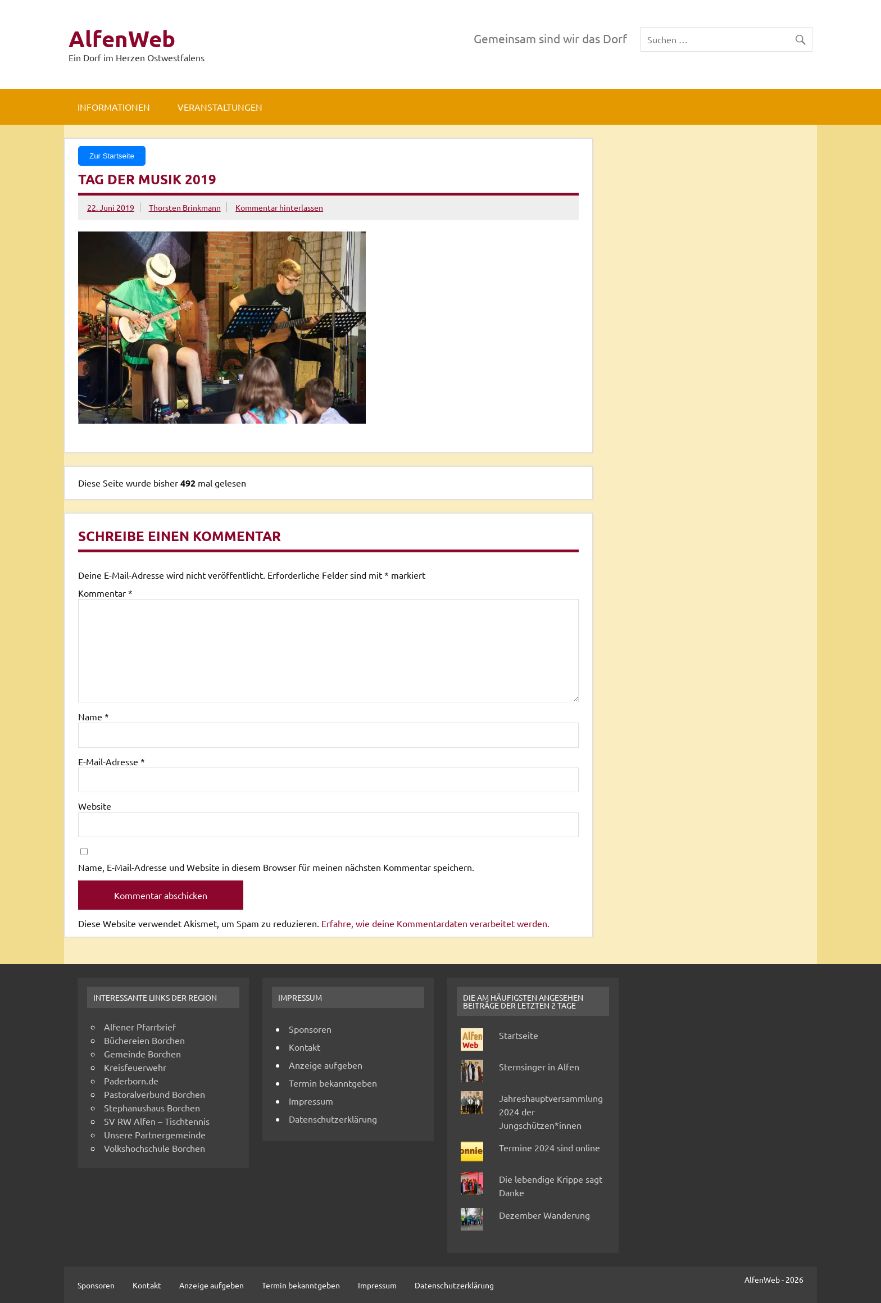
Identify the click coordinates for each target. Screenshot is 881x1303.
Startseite (518, 1035)
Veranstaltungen (220, 106)
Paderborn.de (131, 1080)
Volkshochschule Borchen (154, 1148)
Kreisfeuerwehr (135, 1067)
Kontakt (304, 1046)
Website (94, 805)
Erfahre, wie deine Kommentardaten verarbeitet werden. (435, 923)
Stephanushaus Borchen (152, 1107)
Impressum (311, 1100)
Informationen (114, 106)
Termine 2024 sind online (549, 1147)
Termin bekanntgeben (333, 1082)
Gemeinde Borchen (142, 1053)
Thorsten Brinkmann (185, 207)
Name (93, 716)
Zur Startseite (111, 156)
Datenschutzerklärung (333, 1118)
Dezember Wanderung (544, 1214)
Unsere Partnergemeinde (155, 1134)
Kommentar (105, 592)
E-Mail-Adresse (111, 761)
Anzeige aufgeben (325, 1064)
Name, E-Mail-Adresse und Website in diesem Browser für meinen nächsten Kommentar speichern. (276, 866)
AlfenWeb (122, 38)
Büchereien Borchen (144, 1040)
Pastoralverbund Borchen (154, 1094)
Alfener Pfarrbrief (140, 1026)
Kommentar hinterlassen (279, 207)
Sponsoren (310, 1028)
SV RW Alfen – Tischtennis (157, 1121)
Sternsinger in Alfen (539, 1066)
